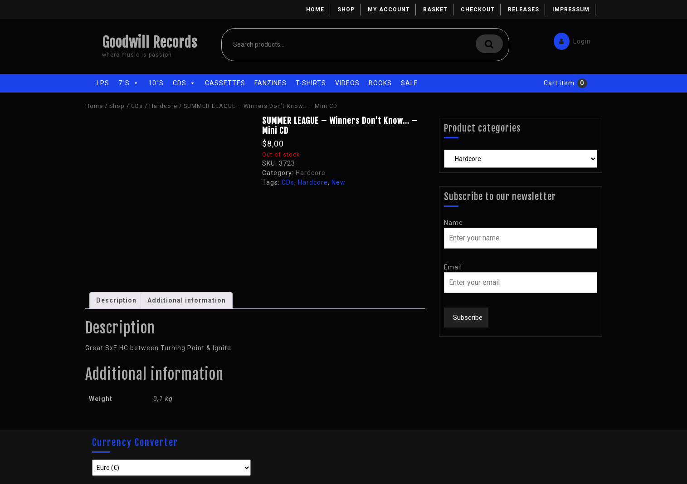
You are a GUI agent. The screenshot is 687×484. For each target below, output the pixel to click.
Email (453, 267)
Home (315, 9)
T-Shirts (311, 83)
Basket (435, 9)
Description (116, 300)
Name (453, 222)
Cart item (559, 83)
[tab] (116, 300)
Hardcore (163, 106)
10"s (156, 83)
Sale (409, 83)
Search (489, 43)
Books (380, 83)
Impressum (571, 9)
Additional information (186, 300)
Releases (523, 9)
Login (570, 39)
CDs (184, 83)
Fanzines (270, 83)
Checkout (478, 9)
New (338, 182)
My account (389, 9)
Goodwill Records (149, 42)
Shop (346, 9)
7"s (128, 83)
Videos (347, 83)
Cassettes (225, 83)
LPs (103, 83)
